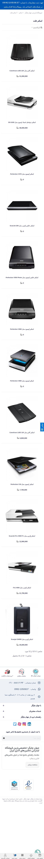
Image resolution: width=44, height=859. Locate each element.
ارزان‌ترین (36, 27)
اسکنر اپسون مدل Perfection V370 (22, 174)
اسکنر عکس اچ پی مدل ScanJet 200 (22, 226)
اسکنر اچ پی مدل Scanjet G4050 (22, 639)
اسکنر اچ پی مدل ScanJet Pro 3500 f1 (22, 536)
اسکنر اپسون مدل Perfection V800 (22, 381)
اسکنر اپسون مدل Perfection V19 (22, 484)
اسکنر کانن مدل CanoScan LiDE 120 (22, 432)
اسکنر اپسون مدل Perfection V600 (22, 329)
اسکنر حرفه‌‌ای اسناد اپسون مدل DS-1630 (22, 122)
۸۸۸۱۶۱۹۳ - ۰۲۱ (15, 682)
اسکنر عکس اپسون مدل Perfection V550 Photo (22, 277)
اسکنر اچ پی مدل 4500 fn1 (22, 588)
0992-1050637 (21, 689)
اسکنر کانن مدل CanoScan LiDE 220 (22, 71)
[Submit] (4, 738)
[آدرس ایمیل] (23, 738)
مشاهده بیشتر (32, 764)
